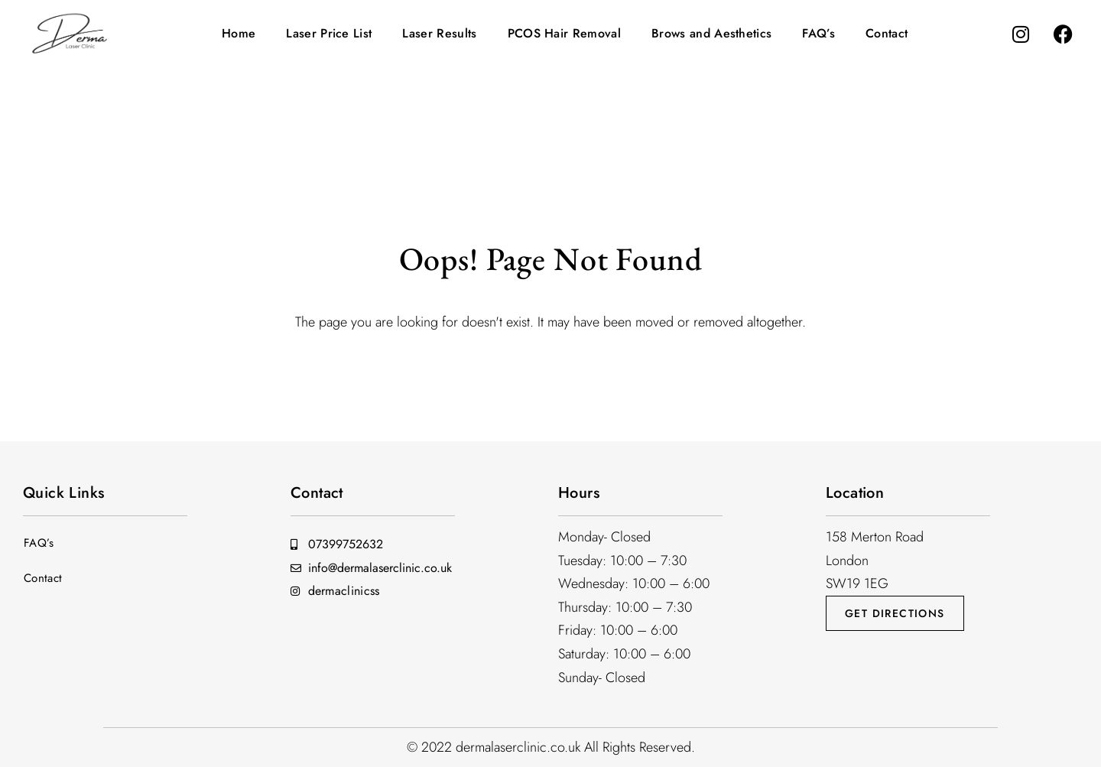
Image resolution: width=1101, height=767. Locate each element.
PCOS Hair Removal (564, 33)
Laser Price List (329, 33)
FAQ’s (818, 33)
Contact (887, 33)
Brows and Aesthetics (711, 33)
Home (238, 33)
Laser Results (439, 33)
